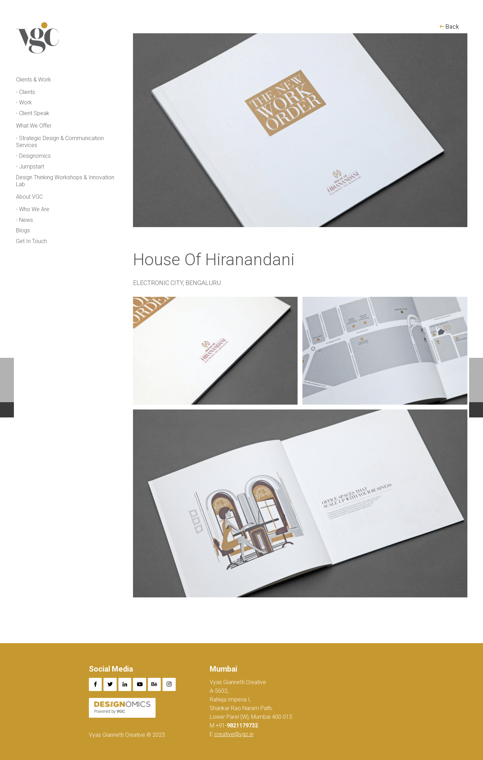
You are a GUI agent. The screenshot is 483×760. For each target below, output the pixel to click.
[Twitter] (110, 684)
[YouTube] (139, 684)
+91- (236, 725)
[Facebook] (95, 684)
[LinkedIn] (125, 684)
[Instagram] (169, 684)
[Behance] (154, 684)
